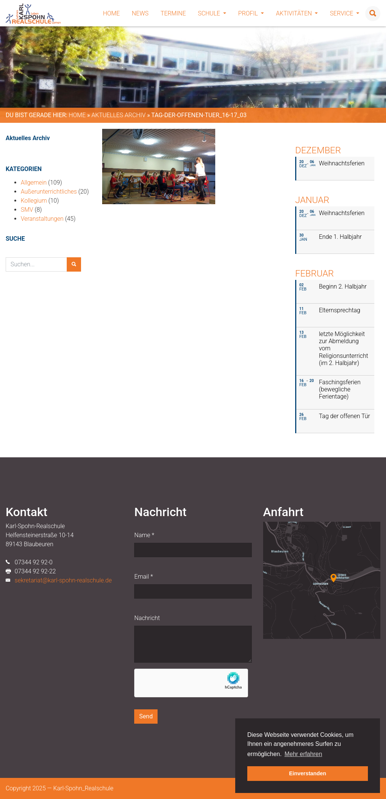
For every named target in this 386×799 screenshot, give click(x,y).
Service (344, 13)
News (140, 13)
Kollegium (34, 200)
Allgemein (34, 182)
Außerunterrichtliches (49, 191)
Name (144, 535)
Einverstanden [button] (307, 773)
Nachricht (147, 618)
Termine (173, 13)
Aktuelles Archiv (118, 115)
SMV (27, 209)
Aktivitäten (297, 13)
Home (111, 13)
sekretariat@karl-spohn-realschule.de (63, 580)
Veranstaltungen (42, 218)
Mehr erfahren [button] (303, 754)
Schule (212, 13)
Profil (251, 13)
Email (143, 576)
